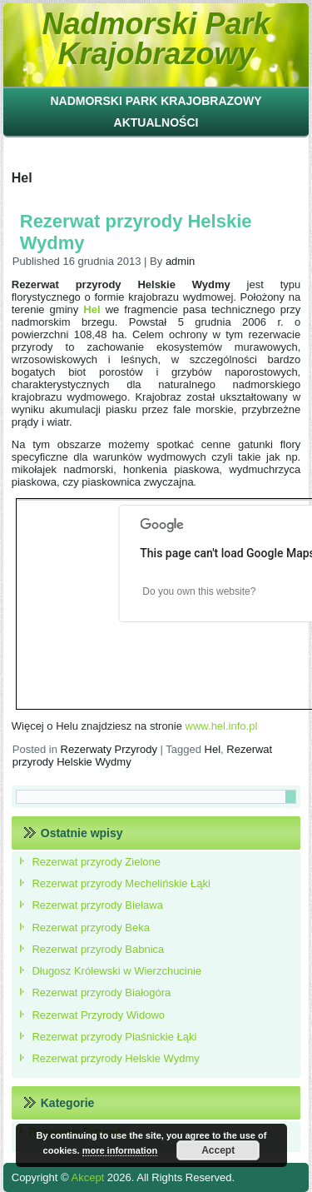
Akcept (87, 1177)
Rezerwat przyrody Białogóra (101, 992)
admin (180, 261)
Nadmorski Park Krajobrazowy (156, 39)
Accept (218, 1150)
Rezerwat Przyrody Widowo (98, 1015)
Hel (213, 749)
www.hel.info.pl (222, 726)
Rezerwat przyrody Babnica (98, 949)
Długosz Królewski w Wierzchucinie (116, 971)
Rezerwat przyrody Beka (91, 927)
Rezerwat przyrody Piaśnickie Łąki (114, 1036)
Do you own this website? (198, 591)
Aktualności (156, 122)
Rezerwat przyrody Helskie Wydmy (115, 1058)
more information (119, 1150)
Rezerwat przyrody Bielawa (97, 905)
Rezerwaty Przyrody (109, 749)
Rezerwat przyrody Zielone (96, 861)
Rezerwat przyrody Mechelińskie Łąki (121, 883)
